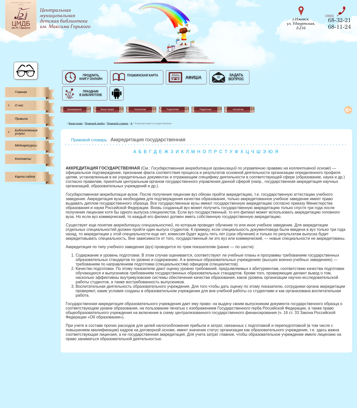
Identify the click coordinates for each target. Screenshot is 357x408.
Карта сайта (25, 176)
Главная (21, 92)
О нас (19, 105)
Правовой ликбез (95, 123)
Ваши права (76, 123)
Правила (21, 118)
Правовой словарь (117, 123)
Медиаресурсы (26, 145)
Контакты (23, 159)
